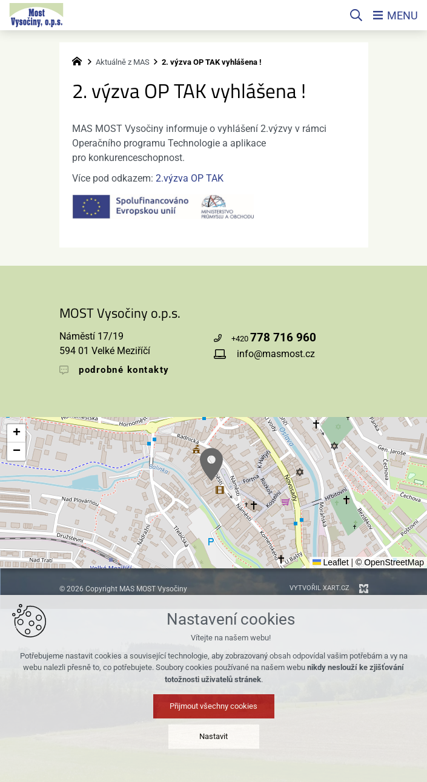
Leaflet (331, 562)
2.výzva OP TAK (189, 178)
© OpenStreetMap (390, 562)
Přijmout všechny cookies (213, 706)
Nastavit (213, 736)
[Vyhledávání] (356, 15)
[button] (211, 464)
